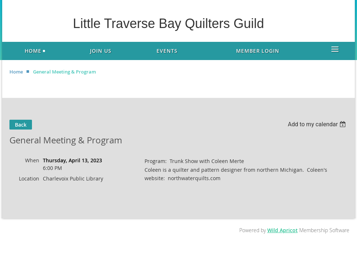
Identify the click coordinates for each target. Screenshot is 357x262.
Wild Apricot (282, 230)
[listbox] (318, 124)
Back (21, 124)
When (32, 160)
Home (16, 71)
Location (29, 178)
